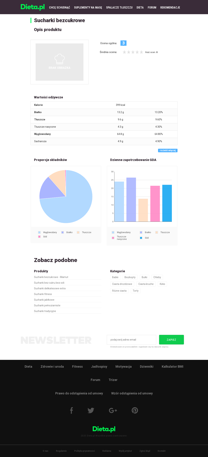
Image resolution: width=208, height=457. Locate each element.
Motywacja (124, 366)
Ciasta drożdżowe (122, 284)
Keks (162, 284)
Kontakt (161, 451)
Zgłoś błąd (144, 451)
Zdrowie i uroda (52, 366)
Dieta (28, 366)
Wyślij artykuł (125, 451)
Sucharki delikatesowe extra (50, 288)
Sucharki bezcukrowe (59, 20)
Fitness (77, 366)
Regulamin (61, 451)
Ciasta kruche (146, 284)
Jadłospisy (99, 366)
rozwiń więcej (168, 150)
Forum (95, 380)
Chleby (157, 277)
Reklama (106, 451)
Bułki (144, 277)
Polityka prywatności (84, 451)
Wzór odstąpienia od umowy (132, 393)
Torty (136, 290)
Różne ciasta (119, 290)
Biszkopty (130, 277)
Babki (115, 277)
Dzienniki (146, 366)
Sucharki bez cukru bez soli (49, 282)
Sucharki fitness (43, 294)
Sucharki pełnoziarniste (47, 305)
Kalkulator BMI (172, 366)
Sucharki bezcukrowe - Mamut (51, 277)
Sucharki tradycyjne (45, 311)
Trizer (113, 380)
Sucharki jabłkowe (44, 299)
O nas (45, 451)
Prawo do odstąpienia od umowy (79, 393)
